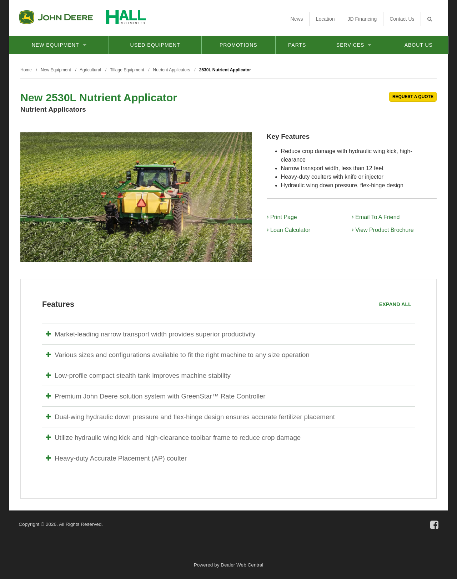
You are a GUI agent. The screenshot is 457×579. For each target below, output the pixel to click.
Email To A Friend (376, 217)
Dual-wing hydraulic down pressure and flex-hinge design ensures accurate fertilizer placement (190, 417)
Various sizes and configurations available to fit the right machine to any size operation (178, 355)
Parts (297, 45)
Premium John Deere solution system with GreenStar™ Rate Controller (155, 396)
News (297, 19)
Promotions (238, 45)
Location (325, 19)
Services (354, 45)
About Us (419, 45)
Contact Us (402, 19)
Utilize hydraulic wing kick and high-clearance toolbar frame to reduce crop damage (173, 437)
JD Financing (362, 19)
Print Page (282, 217)
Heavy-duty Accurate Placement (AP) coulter (116, 458)
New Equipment (59, 45)
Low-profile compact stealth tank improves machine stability (138, 375)
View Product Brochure (383, 230)
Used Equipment (155, 45)
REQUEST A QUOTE (412, 96)
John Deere (56, 17)
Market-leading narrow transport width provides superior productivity (150, 334)
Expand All (395, 304)
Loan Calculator (289, 230)
